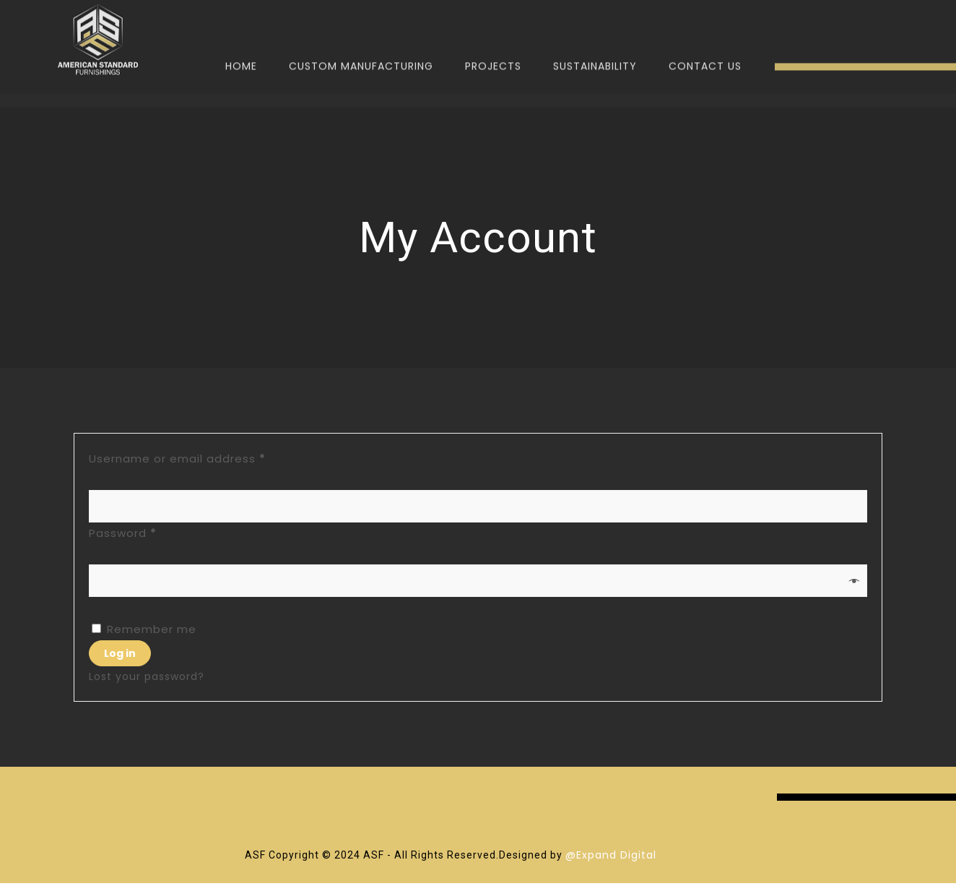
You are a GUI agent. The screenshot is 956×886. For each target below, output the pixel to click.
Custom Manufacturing (361, 45)
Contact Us (705, 45)
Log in (120, 653)
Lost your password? (146, 676)
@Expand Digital (610, 855)
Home (241, 45)
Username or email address (203, 457)
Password (149, 531)
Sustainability (595, 45)
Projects (493, 45)
